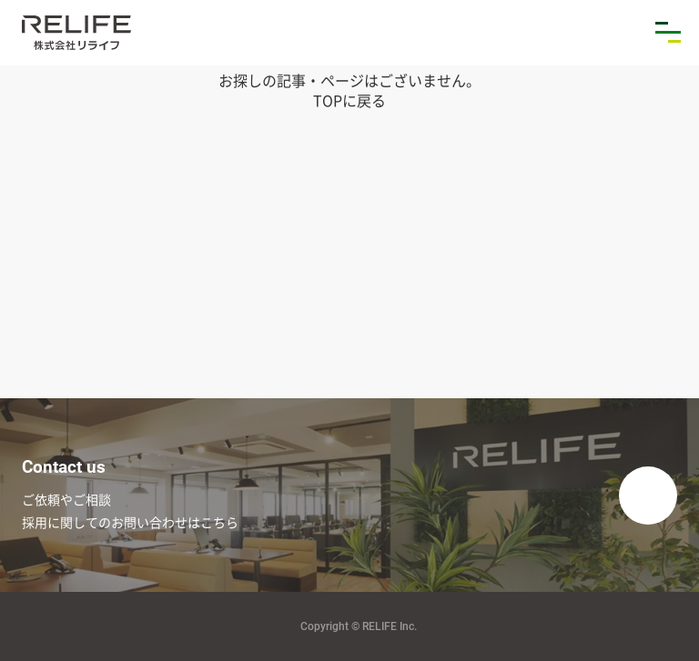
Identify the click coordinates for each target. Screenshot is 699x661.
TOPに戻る (349, 100)
